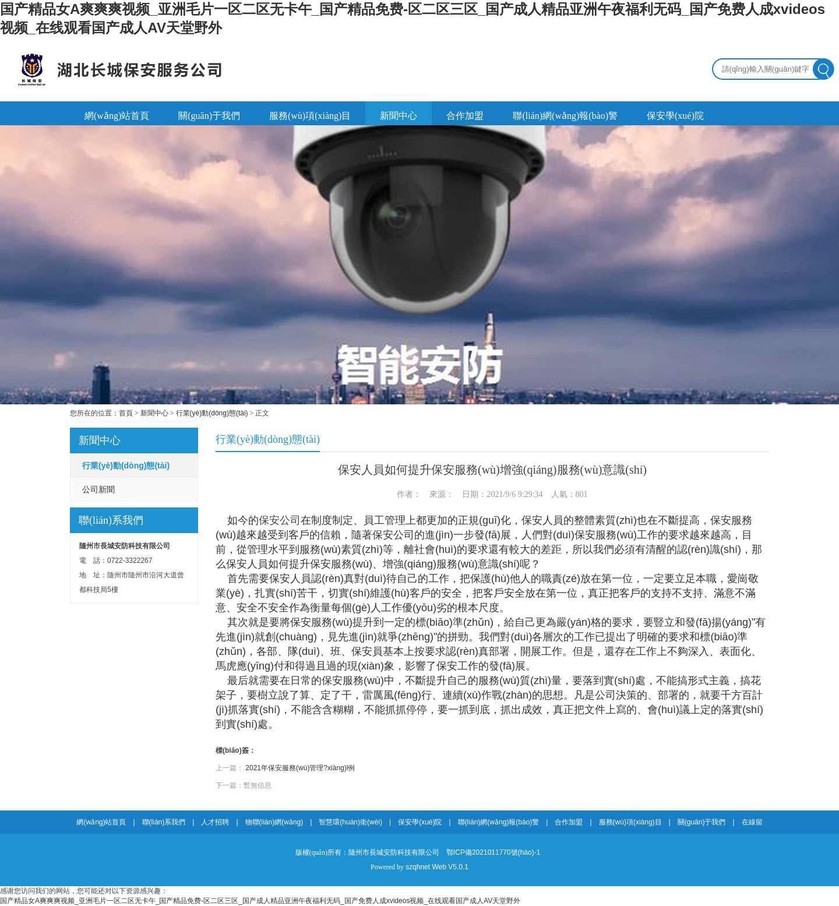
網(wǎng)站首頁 (116, 116)
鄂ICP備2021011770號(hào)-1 (493, 852)
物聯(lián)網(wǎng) (274, 822)
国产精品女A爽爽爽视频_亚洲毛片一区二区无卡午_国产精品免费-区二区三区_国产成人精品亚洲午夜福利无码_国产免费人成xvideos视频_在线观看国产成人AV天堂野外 (260, 901)
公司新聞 (98, 489)
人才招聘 (215, 822)
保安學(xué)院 (675, 116)
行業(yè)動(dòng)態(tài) (212, 413)
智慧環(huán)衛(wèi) (350, 822)
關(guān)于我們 (209, 116)
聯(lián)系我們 (164, 822)
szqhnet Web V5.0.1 (437, 867)
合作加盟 (465, 116)
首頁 (126, 413)
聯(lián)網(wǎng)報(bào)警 (565, 116)
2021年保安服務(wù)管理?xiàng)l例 (300, 768)
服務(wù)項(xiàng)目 (310, 116)
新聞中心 (398, 116)
